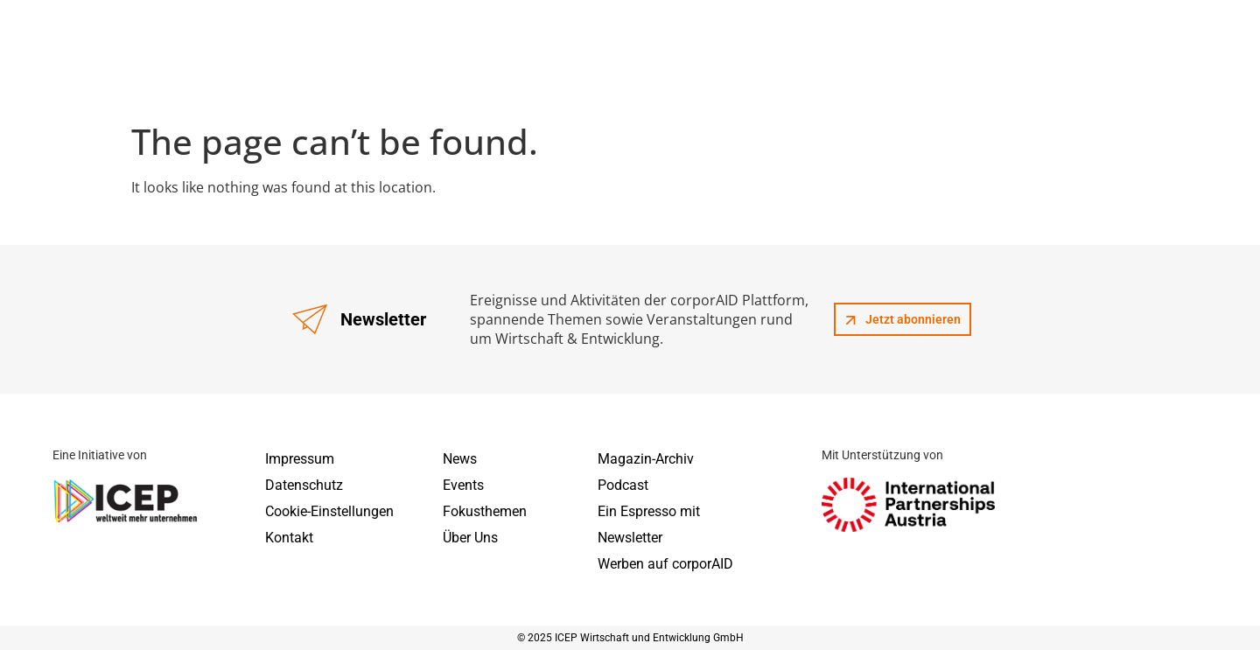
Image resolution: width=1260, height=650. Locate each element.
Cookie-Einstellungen (329, 511)
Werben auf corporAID (665, 564)
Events (463, 485)
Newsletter (630, 537)
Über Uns (470, 537)
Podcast (623, 485)
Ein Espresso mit (649, 511)
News (460, 459)
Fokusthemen (485, 511)
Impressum (299, 459)
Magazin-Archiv (646, 459)
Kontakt (289, 537)
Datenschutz (304, 485)
